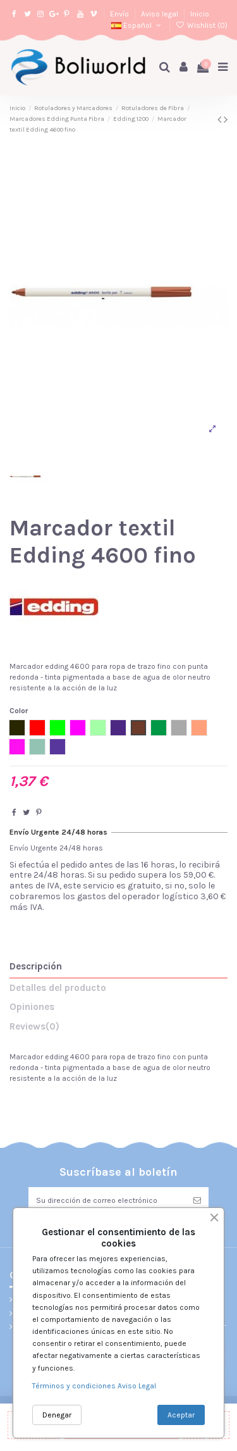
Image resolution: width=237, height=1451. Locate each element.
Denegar (56, 1415)
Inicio (199, 13)
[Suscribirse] (197, 1200)
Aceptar (181, 1415)
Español (137, 25)
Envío (120, 13)
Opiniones (31, 1007)
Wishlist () (202, 25)
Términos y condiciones (75, 1385)
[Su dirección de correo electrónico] (107, 1200)
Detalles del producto (57, 988)
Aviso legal (160, 13)
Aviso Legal (137, 1385)
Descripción (35, 966)
